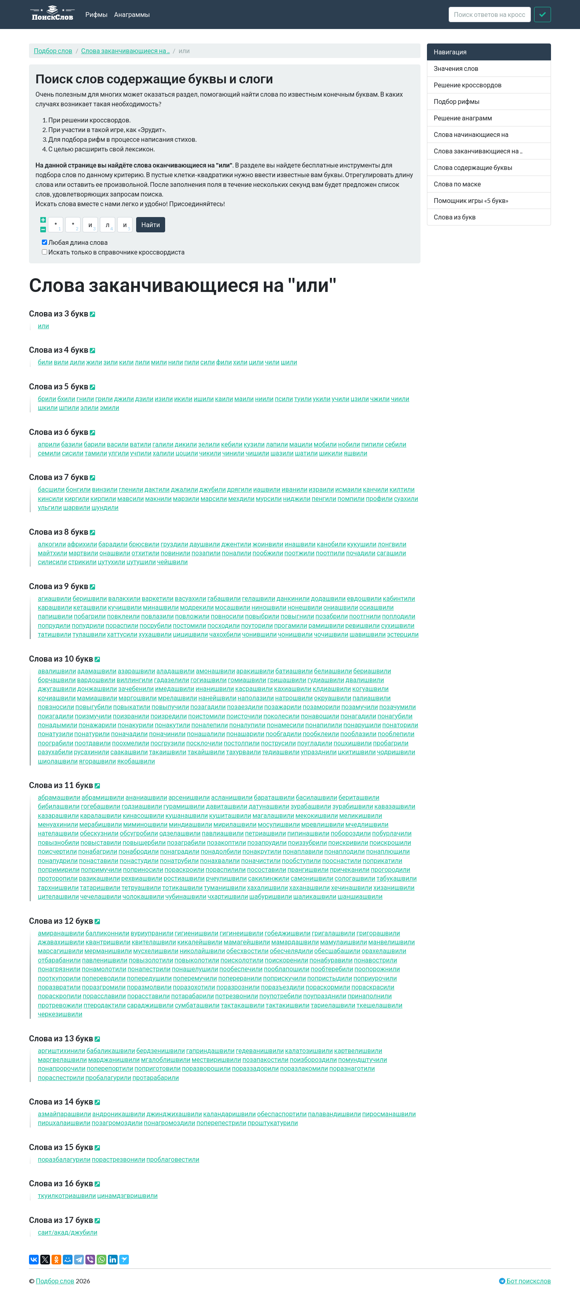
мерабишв (100, 824)
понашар (245, 733)
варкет (158, 598)
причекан (350, 869)
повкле (123, 616)
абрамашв (59, 797)
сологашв (355, 878)
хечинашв (351, 887)
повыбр (262, 616)
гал (162, 444)
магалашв (273, 815)
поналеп (209, 724)
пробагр (390, 743)
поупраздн (324, 995)
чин (233, 453)
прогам (290, 625)
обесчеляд (291, 950)
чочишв (331, 634)
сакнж (269, 878)
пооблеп (396, 733)
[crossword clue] (490, 14)
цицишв (190, 634)
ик (183, 398)
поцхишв (353, 743)
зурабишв (352, 806)
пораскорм (328, 987)
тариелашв (333, 1005)
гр (103, 398)
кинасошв (143, 815)
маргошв (137, 697)
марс (214, 498)
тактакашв (242, 1005)
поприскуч (284, 978)
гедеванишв (260, 1050)
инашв (300, 544)
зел (209, 444)
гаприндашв (210, 1050)
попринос (143, 869)
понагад (358, 716)
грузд (174, 544)
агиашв (54, 598)
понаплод (344, 851)
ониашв (340, 607)
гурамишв (184, 806)
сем (49, 453)
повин (176, 553)
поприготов (158, 1068)
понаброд (138, 851)
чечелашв (100, 896)
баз (72, 444)
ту (303, 398)
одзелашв (180, 833)
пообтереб (332, 968)
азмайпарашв (64, 1113)
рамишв (326, 625)
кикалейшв (199, 941)
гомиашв (247, 679)
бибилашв (59, 806)
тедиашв (281, 751)
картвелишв (358, 1050)
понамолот (104, 968)
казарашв (58, 815)
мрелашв (177, 697)
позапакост (265, 1059)
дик (186, 444)
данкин (292, 598)
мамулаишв (343, 941)
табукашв (397, 878)
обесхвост (247, 950)
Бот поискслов (528, 1281)
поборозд (351, 833)
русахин (91, 751)
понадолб (221, 851)
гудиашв (326, 679)
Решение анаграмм (463, 118)
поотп (330, 553)
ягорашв (97, 761)
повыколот (196, 960)
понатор (400, 724)
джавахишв (61, 941)
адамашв (96, 670)
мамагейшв (247, 941)
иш (204, 398)
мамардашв (295, 941)
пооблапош (286, 968)
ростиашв (184, 878)
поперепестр (221, 1122)
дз (144, 398)
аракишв (255, 670)
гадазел (171, 679)
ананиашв (147, 797)
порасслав (104, 995)
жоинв (268, 544)
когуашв (370, 688)
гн (85, 398)
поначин (167, 733)
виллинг (134, 679)
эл (89, 407)
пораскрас (372, 987)
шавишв (368, 634)
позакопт (226, 842)
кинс (50, 498)
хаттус (122, 634)
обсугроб (139, 833)
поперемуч (195, 978)
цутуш (141, 561)
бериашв (372, 670)
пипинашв (308, 833)
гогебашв (100, 806)
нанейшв (217, 697)
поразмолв (149, 987)
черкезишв (60, 1014)
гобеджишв (288, 933)
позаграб (186, 842)
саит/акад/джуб (67, 1232)
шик (331, 453)
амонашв (215, 670)
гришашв (286, 679)
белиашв (333, 670)
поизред (168, 716)
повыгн (298, 616)
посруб (155, 625)
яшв (355, 453)
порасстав (148, 995)
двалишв (365, 679)
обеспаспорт (282, 1113)
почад (360, 553)
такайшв (206, 751)
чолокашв (143, 896)
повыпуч (170, 706)
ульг (50, 507)
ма (244, 398)
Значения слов (456, 68)
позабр (331, 616)
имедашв (175, 688)
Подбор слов (53, 50)
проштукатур (273, 1122)
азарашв (136, 670)
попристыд (329, 978)
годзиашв (142, 806)
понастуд (139, 860)
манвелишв (391, 941)
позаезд (245, 706)
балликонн (107, 933)
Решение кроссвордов (467, 85)
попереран (240, 978)
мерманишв (108, 950)
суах (406, 498)
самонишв (311, 878)
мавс (130, 498)
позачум (397, 706)
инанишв (215, 688)
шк (48, 407)
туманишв (225, 887)
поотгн (365, 616)
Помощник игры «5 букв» (471, 200)
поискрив (348, 842)
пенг (324, 498)
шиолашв (58, 761)
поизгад (56, 716)
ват (140, 444)
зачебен (136, 688)
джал (184, 489)
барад (113, 544)
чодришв (396, 751)
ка (224, 398)
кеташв (90, 607)
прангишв (308, 869)
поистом (206, 716)
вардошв (96, 679)
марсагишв (60, 950)
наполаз (256, 697)
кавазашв (394, 806)
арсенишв (189, 797)
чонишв (295, 634)
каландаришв (229, 1113)
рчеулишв (226, 878)
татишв (54, 634)
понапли (323, 724)
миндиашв (190, 824)
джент (236, 544)
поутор (257, 625)
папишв (55, 616)
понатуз (55, 733)
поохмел (130, 743)
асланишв (232, 797)
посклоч (204, 743)
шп (69, 407)
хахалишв (267, 887)
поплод (398, 616)
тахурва (243, 751)
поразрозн (237, 987)
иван (294, 489)
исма (348, 489)
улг (118, 453)
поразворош (206, 1068)
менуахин (58, 824)
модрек (197, 607)
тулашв (89, 634)
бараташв (274, 797)
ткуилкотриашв (67, 1195)
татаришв (100, 887)
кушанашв (187, 815)
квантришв (107, 941)
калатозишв (309, 1050)
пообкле (320, 733)
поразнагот (352, 1068)
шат (306, 453)
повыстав (101, 842)
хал (163, 453)
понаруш (362, 724)
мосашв (233, 607)
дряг (239, 489)
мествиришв (216, 1059)
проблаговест (173, 1159)
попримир (59, 869)
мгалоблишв (166, 1059)
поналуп (247, 724)
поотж (299, 553)
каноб (331, 544)
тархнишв (58, 887)
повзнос (56, 706)
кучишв (125, 607)
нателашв (58, 833)
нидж (297, 498)
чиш (257, 453)
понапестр (149, 968)
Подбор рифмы (457, 101)
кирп (103, 498)
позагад (208, 706)
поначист (261, 860)
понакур (135, 724)
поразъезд (282, 987)
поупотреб (280, 995)
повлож (192, 616)
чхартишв (227, 896)
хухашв (155, 634)
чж (380, 398)
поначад (129, 733)
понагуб (394, 716)
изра (321, 489)
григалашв (333, 933)
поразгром (104, 987)
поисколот (241, 960)
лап (277, 444)
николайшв (202, 950)
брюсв (144, 544)
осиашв (376, 607)
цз (360, 398)
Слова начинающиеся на (471, 134)
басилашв (316, 797)
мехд (241, 498)
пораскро (185, 869)
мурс (269, 498)
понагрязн (59, 968)
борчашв (57, 679)
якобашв (136, 761)
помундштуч (362, 1059)
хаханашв (309, 887)
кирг (76, 498)
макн (158, 498)
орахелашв (384, 950)
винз (104, 489)
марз (186, 498)
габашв (224, 598)
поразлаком (304, 1068)
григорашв (378, 933)
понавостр (375, 960)
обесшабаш (337, 950)
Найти (150, 224)
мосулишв (279, 824)
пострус (278, 743)
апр (49, 444)
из (164, 398)
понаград (179, 851)
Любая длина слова (78, 242)
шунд (104, 507)
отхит (146, 553)
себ (395, 444)
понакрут (262, 851)
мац (301, 444)
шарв (77, 507)
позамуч (359, 706)
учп (140, 453)
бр (47, 398)
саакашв (129, 751)
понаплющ (388, 851)
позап (205, 553)
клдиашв (332, 688)
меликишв (360, 815)
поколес (281, 716)
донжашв (97, 688)
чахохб (225, 634)
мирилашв (235, 824)
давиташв (226, 806)
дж (124, 398)
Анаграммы (132, 14)
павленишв (104, 960)
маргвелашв (62, 1059)
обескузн (99, 833)
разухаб (55, 751)
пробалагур (108, 1077)
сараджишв (150, 1005)
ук (322, 398)
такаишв (167, 751)
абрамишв (103, 797)
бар (95, 444)
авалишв (57, 670)
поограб (55, 743)
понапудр (58, 860)
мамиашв (97, 697)
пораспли (225, 869)
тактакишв (288, 1005)
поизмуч (93, 716)
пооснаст (342, 860)
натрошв (294, 697)
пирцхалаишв (64, 1122)
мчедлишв (367, 824)
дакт (157, 489)
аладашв (175, 670)
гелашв (259, 598)
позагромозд (117, 1122)
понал (236, 553)
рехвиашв (141, 878)
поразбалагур (64, 1159)
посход (223, 625)
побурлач (392, 833)
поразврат (59, 987)
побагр (90, 616)
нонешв (305, 607)
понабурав (330, 960)
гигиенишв (197, 933)
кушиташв (230, 815)
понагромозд (169, 1122)
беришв (89, 598)
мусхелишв (155, 950)
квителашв (154, 941)
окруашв (333, 697)
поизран (131, 716)
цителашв (58, 896)
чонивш (259, 634)
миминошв (145, 824)
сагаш (391, 553)
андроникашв (118, 1113)
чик (210, 453)
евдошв (364, 598)
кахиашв (292, 688)
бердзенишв (160, 1050)
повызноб (58, 842)
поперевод (104, 978)
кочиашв (57, 697)
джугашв (57, 688)
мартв (83, 553)
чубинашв (185, 896)
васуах (190, 598)
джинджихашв (174, 1113)
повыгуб (93, 706)
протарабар (156, 1077)
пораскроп (59, 995)
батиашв (294, 670)
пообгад (283, 733)
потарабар (192, 995)
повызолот (150, 960)
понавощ (320, 716)
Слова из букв (455, 217)
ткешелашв (379, 1005)
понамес (285, 724)
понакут (172, 724)
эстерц (403, 634)
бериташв (358, 797)
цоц (187, 453)
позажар (283, 706)
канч (375, 489)
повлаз (157, 616)
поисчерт (57, 851)
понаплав (303, 851)
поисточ (244, 716)
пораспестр (61, 1077)
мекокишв (316, 815)
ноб (349, 444)
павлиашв (223, 833)
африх (82, 544)
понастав (98, 860)
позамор (321, 706)
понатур (92, 733)
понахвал (220, 860)
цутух (111, 561)
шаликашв (314, 896)
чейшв (172, 561)
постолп (241, 743)
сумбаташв (197, 1005)
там (96, 453)
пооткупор (59, 978)
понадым (57, 724)
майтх (52, 553)
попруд (54, 625)
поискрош (390, 842)
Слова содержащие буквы (473, 167)
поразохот (194, 987)
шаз (282, 453)
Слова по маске (457, 184)
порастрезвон (118, 1159)
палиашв (371, 697)
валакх (124, 598)
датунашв (269, 806)
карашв (55, 607)
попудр (88, 625)
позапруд (267, 842)
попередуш (149, 978)
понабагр (97, 851)
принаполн (370, 995)
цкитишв (357, 751)
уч (341, 398)
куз (254, 444)
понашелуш (195, 968)
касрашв (254, 688)
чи (400, 398)
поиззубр (307, 842)
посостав (266, 869)
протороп (58, 878)
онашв (114, 553)
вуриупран (151, 933)
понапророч (61, 1068)
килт (402, 489)
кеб (231, 444)
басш (51, 489)
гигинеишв (241, 933)
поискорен (286, 960)
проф (379, 498)
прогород (390, 869)
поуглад (315, 743)
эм (109, 407)
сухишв (397, 625)
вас (117, 444)
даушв (205, 544)
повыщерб (144, 842)
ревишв (362, 625)
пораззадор (255, 1068)
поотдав (93, 743)
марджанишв (114, 1059)
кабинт (399, 598)
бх (66, 398)
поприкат (382, 860)
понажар (97, 724)
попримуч (101, 869)
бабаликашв (111, 1050)
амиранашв (61, 933)
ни (264, 398)
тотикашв (182, 887)
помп (351, 498)
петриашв (265, 833)
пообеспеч (241, 968)
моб (325, 444)
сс (52, 561)
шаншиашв (360, 896)
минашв (161, 607)
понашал (206, 733)
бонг (78, 489)
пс (284, 398)
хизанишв (393, 887)
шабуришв (270, 896)
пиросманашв (389, 1113)
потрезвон (236, 995)
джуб (212, 489)
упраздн (319, 751)
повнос (227, 616)
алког (52, 544)
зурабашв (310, 806)
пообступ (301, 860)
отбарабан (59, 960)
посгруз (167, 743)
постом (189, 625)
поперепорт (110, 1068)
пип (372, 444)
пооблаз (358, 733)
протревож (60, 1005)
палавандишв (334, 1113)
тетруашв (141, 887)
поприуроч (375, 978)
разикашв (99, 878)
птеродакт (104, 1005)
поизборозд (313, 1059)
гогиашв (209, 679)
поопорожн (377, 968)
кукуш (362, 544)
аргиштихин (61, 1050)
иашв (267, 489)
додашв (328, 598)
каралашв (101, 815)
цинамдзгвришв (127, 1195)
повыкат (132, 706)
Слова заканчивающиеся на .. (125, 50)
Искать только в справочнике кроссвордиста (116, 252)
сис (72, 453)
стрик (82, 561)
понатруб (179, 860)
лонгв (392, 544)
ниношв (269, 607)
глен (131, 489)
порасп (122, 625)
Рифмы (96, 14)
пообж (268, 553)
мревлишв (322, 824)
